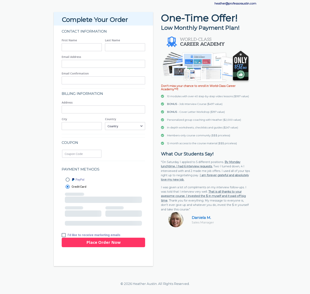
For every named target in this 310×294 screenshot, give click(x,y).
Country (110, 119)
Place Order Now (103, 242)
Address (67, 102)
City (64, 119)
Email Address (71, 57)
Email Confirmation (75, 73)
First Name (69, 40)
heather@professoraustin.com (235, 3)
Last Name (112, 40)
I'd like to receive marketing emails (94, 235)
